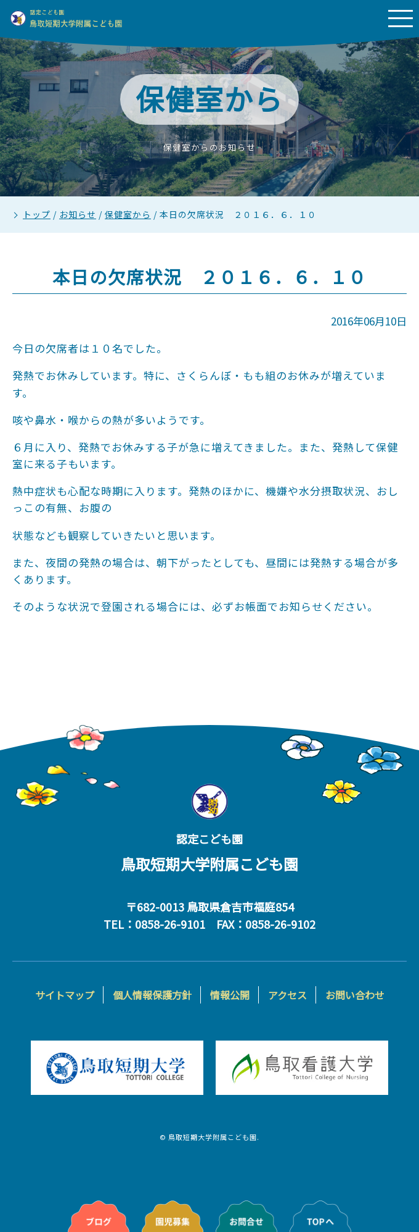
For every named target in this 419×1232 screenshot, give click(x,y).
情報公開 (230, 994)
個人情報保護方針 (152, 994)
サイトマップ (64, 994)
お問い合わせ (354, 994)
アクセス (287, 994)
